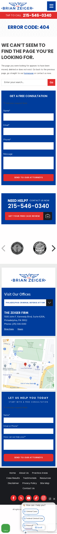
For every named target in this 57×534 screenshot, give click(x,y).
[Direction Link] (28, 341)
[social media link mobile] (13, 498)
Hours (20, 329)
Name (6, 111)
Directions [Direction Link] (9, 329)
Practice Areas (40, 472)
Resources (45, 478)
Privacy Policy (29, 483)
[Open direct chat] (50, 499)
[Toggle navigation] (51, 6)
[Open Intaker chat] (25, 532)
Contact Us (29, 488)
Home (12, 472)
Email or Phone (11, 426)
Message (8, 154)
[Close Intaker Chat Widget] (54, 499)
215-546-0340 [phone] (28, 206)
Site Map (44, 483)
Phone (7, 140)
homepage (29, 73)
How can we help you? (15, 437)
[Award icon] (40, 243)
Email (6, 125)
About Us (24, 472)
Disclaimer (13, 483)
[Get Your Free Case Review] (28, 216)
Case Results (13, 478)
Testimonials (29, 478)
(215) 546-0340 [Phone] (19, 324)
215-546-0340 (28, 15)
